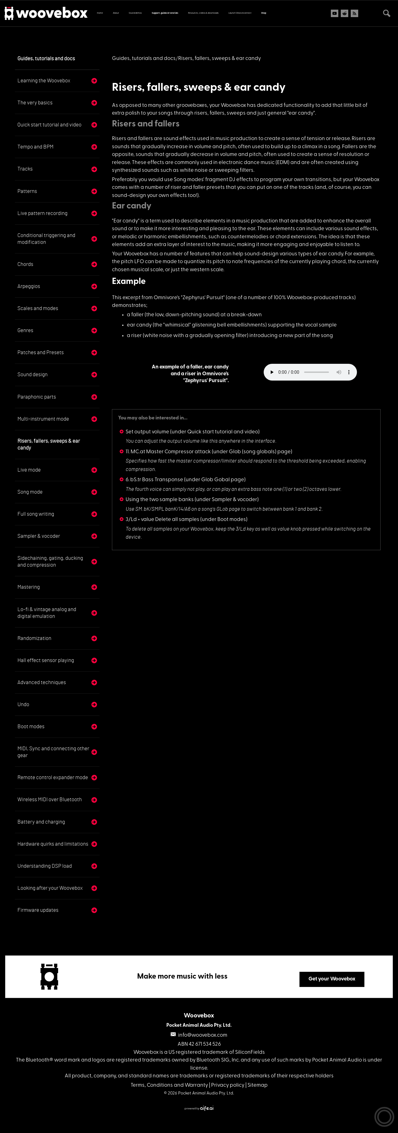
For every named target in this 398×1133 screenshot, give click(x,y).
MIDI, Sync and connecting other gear (53, 752)
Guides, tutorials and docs (46, 58)
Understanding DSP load (44, 866)
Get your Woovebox (331, 979)
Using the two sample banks (160, 499)
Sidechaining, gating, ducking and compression (50, 561)
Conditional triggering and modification (46, 239)
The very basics (35, 102)
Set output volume (147, 432)
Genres (25, 330)
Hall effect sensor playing (45, 660)
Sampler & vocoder (38, 536)
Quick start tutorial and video (49, 124)
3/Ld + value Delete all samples (162, 519)
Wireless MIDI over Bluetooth (49, 799)
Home (100, 13)
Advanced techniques (41, 682)
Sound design (32, 374)
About (116, 13)
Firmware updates (37, 910)
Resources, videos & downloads (203, 13)
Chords (25, 264)
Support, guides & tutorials (165, 13)
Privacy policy (227, 1085)
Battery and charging (41, 822)
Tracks (25, 168)
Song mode (30, 492)
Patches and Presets (40, 352)
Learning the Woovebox (43, 80)
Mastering (28, 587)
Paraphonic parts (36, 397)
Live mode (29, 470)
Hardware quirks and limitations (52, 844)
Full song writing (35, 514)
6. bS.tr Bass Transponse (154, 479)
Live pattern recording (42, 213)
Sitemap (258, 1085)
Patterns (27, 191)
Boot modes (30, 726)
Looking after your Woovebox (50, 888)
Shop (263, 13)
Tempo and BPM (35, 146)
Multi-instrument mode (43, 419)
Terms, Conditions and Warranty (169, 1085)
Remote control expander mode (52, 777)
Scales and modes (37, 308)
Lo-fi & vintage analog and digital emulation (46, 613)
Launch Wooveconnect (240, 13)
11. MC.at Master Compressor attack (168, 452)
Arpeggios (28, 286)
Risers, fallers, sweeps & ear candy (48, 444)
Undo (23, 704)
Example (129, 281)
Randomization (34, 638)
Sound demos (135, 13)
